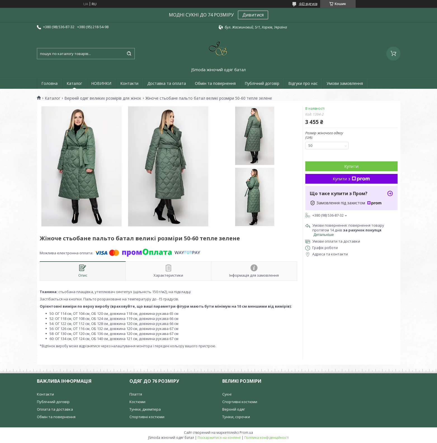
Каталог (74, 83)
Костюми (137, 401)
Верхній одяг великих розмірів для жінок (102, 98)
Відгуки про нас (303, 83)
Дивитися (253, 15)
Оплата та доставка (55, 409)
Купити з (351, 178)
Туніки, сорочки (236, 416)
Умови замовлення (345, 83)
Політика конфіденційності (266, 437)
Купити (351, 166)
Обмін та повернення (215, 83)
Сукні (227, 394)
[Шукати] (129, 53)
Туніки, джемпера (145, 409)
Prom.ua (246, 432)
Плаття (135, 394)
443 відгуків (308, 3)
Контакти (129, 83)
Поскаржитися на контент (219, 437)
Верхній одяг (233, 409)
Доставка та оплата (166, 83)
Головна (49, 83)
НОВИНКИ (101, 83)
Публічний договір (262, 83)
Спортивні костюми (146, 416)
